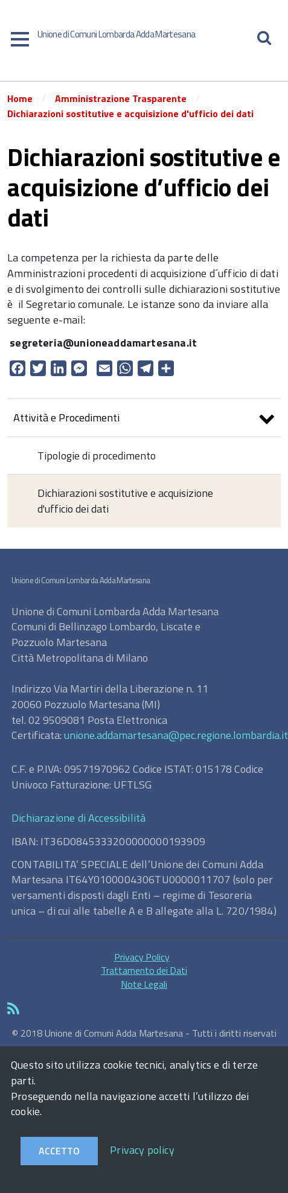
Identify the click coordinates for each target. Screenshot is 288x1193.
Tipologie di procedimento (96, 455)
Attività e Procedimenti (144, 419)
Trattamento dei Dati (144, 970)
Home (20, 98)
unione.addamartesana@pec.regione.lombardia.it (176, 735)
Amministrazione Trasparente (121, 98)
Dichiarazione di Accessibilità (78, 818)
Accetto (59, 1150)
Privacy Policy (142, 957)
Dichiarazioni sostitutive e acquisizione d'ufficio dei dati (130, 113)
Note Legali (144, 984)
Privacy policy (142, 1150)
